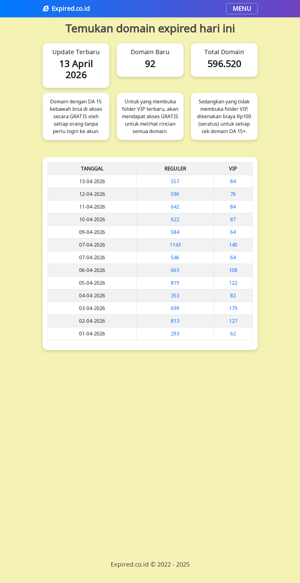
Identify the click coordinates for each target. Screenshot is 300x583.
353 (175, 295)
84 (233, 181)
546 (175, 257)
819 (175, 282)
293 (175, 333)
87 (233, 219)
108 (233, 270)
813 (175, 320)
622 (175, 219)
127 (233, 320)
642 (175, 206)
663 (175, 270)
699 (175, 308)
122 (233, 282)
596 (175, 194)
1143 (175, 244)
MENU (242, 8)
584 (175, 232)
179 (233, 308)
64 (233, 232)
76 (233, 194)
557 (175, 181)
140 (233, 244)
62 (233, 333)
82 (233, 295)
